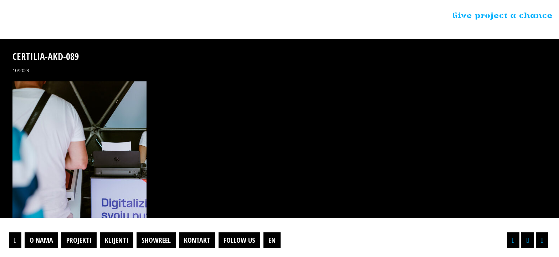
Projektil (51, 15)
